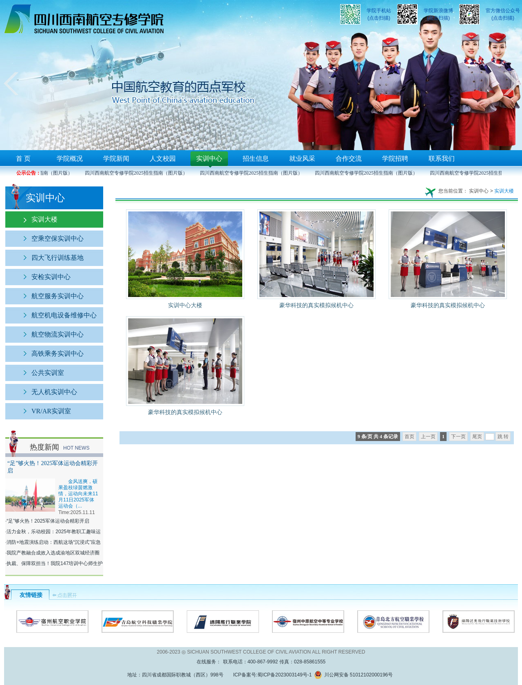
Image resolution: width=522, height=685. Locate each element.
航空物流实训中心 (57, 334)
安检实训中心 (51, 276)
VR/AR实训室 (51, 411)
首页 (409, 436)
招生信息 (256, 158)
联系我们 (442, 158)
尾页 (477, 436)
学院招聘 (395, 158)
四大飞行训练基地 (57, 257)
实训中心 (209, 158)
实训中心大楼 (185, 305)
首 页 (23, 158)
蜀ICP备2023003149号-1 (284, 675)
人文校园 (163, 158)
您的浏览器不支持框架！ (261, 75)
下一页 (458, 436)
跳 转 (503, 436)
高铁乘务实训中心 (57, 353)
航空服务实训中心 (57, 296)
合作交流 (349, 158)
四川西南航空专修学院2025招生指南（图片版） (137, 173)
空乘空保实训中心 (57, 238)
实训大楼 (44, 219)
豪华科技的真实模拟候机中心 (316, 305)
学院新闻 (116, 158)
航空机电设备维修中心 (64, 315)
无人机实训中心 (54, 391)
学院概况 (70, 158)
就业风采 (302, 158)
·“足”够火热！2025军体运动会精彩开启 (47, 521)
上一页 (428, 436)
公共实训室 (47, 372)
